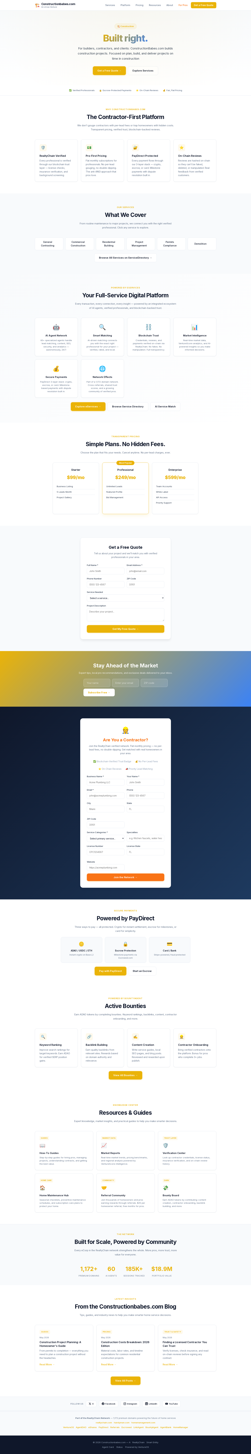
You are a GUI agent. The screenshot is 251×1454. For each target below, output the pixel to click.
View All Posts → (125, 1380)
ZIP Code (131, 578)
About (169, 5)
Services (110, 5)
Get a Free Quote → (109, 70)
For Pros (183, 5)
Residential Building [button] (112, 244)
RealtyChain (138, 1442)
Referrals (115, 1427)
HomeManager (180, 1427)
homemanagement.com (143, 1422)
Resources (155, 5)
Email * (90, 790)
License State (133, 846)
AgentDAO (81, 1427)
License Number (95, 846)
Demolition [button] (202, 243)
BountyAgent (152, 1427)
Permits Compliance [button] (173, 244)
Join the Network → (125, 877)
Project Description (96, 605)
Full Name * (92, 565)
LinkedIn (151, 1403)
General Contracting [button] (51, 244)
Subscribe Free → (99, 692)
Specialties (132, 832)
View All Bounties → (125, 1075)
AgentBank (165, 1427)
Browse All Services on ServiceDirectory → (125, 257)
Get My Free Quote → (125, 628)
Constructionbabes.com (58, 4)
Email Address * (134, 565)
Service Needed (95, 592)
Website (91, 862)
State (129, 803)
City (89, 803)
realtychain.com (104, 1422)
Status (119, 1447)
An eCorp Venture (49, 7)
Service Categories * (97, 832)
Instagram (130, 1403)
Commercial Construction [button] (81, 244)
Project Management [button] (142, 244)
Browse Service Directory (128, 406)
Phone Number (94, 578)
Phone (130, 790)
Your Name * (133, 776)
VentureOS (68, 1427)
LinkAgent (139, 1427)
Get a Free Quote (203, 5)
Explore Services (143, 70)
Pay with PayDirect (110, 971)
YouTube (171, 1403)
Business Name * (95, 776)
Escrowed (127, 1427)
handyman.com (121, 1422)
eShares (92, 1427)
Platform (125, 5)
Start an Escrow (142, 971)
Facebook (108, 1403)
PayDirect (103, 1427)
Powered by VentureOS (137, 1447)
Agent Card (108, 1447)
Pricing (139, 5)
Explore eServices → (88, 406)
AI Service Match (165, 406)
